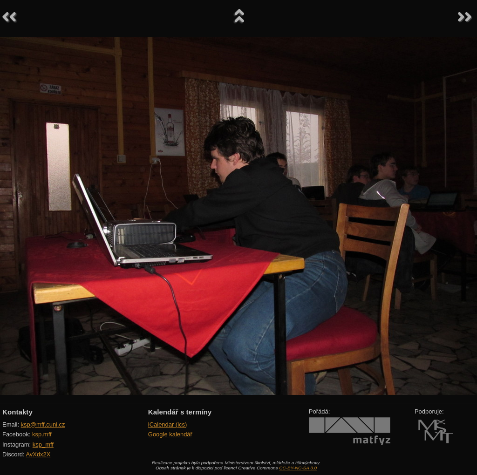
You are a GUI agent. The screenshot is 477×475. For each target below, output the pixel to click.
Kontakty (17, 412)
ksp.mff (42, 434)
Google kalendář (170, 434)
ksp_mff (43, 444)
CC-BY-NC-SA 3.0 (298, 467)
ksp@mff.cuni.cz (43, 424)
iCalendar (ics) (167, 424)
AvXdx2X (38, 454)
